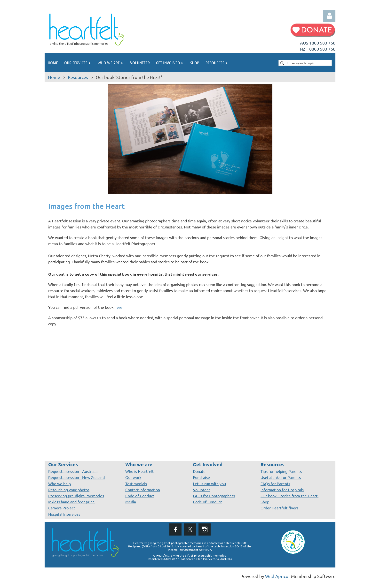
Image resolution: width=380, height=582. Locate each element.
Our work (133, 477)
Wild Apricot (277, 576)
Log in (329, 16)
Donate (199, 471)
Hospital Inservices (64, 514)
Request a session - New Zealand (76, 477)
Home (54, 77)
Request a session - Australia (72, 471)
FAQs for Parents (275, 483)
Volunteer (201, 489)
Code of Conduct (139, 495)
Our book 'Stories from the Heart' (289, 495)
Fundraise (201, 477)
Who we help (59, 483)
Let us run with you (209, 483)
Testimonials (136, 483)
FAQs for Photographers (214, 495)
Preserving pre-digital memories (76, 495)
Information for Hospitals (282, 489)
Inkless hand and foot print (71, 501)
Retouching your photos (68, 489)
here (118, 307)
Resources (78, 77)
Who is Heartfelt (139, 471)
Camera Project (61, 507)
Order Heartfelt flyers (279, 507)
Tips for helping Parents (281, 471)
